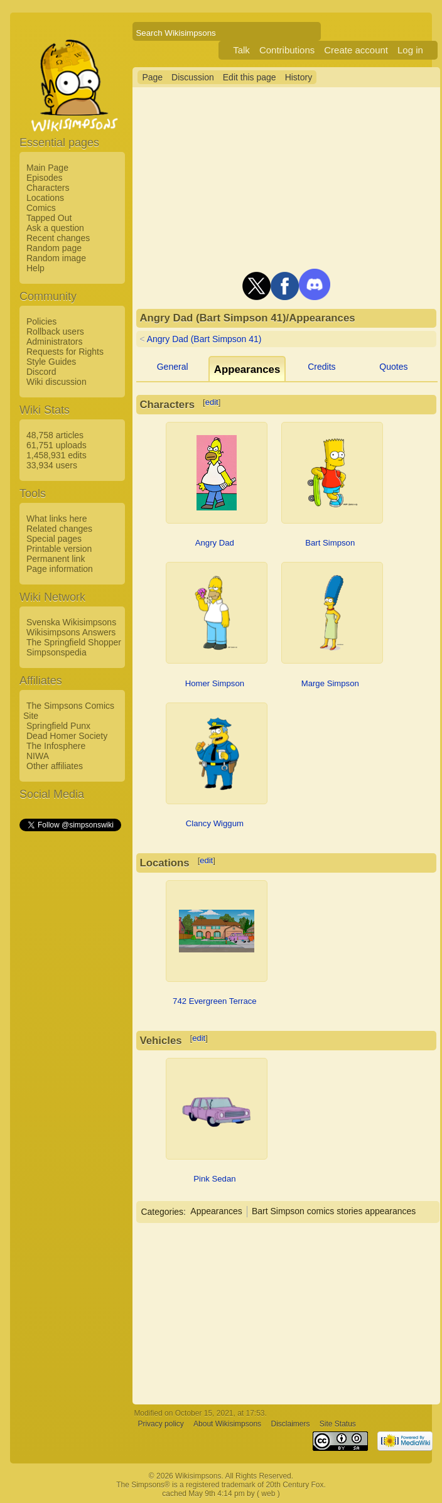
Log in (410, 50)
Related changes (59, 529)
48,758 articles (55, 435)
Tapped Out (49, 218)
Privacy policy (160, 1424)
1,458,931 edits (56, 455)
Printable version (59, 549)
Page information (59, 569)
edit (211, 402)
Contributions (287, 50)
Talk (241, 50)
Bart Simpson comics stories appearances (334, 1211)
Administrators (54, 342)
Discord (41, 372)
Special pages (54, 539)
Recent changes (58, 238)
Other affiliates (54, 766)
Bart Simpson (330, 542)
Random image (56, 258)
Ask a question (55, 228)
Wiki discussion (56, 382)
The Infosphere (55, 746)
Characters (47, 188)
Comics (41, 208)
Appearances (216, 1211)
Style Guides (51, 362)
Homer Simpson (214, 683)
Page (152, 77)
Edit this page (249, 77)
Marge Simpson (330, 683)
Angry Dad (214, 542)
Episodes (44, 178)
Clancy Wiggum (215, 823)
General (172, 367)
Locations (45, 198)
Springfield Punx (58, 726)
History (299, 77)
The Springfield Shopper (73, 642)
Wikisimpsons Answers (71, 632)
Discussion (192, 77)
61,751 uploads (56, 445)
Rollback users (55, 331)
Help (35, 268)
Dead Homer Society (66, 736)
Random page (54, 248)
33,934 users (51, 465)
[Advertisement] (69, 1021)
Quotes (393, 367)
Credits (321, 367)
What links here (56, 519)
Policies (41, 321)
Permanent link (55, 559)
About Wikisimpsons (227, 1424)
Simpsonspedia (56, 652)
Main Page (47, 168)
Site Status (338, 1424)
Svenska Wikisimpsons (71, 622)
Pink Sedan (214, 1178)
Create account (356, 50)
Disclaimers (290, 1424)
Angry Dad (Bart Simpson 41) (204, 339)
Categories (162, 1211)
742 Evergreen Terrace (215, 1001)
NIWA (37, 756)
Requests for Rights (65, 352)
